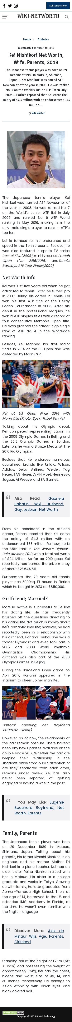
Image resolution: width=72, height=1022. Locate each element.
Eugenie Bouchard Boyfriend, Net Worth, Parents (39, 808)
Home (27, 39)
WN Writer (38, 113)
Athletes (43, 39)
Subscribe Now (58, 5)
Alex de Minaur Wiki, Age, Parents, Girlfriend (39, 936)
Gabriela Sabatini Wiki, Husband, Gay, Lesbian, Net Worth (39, 504)
